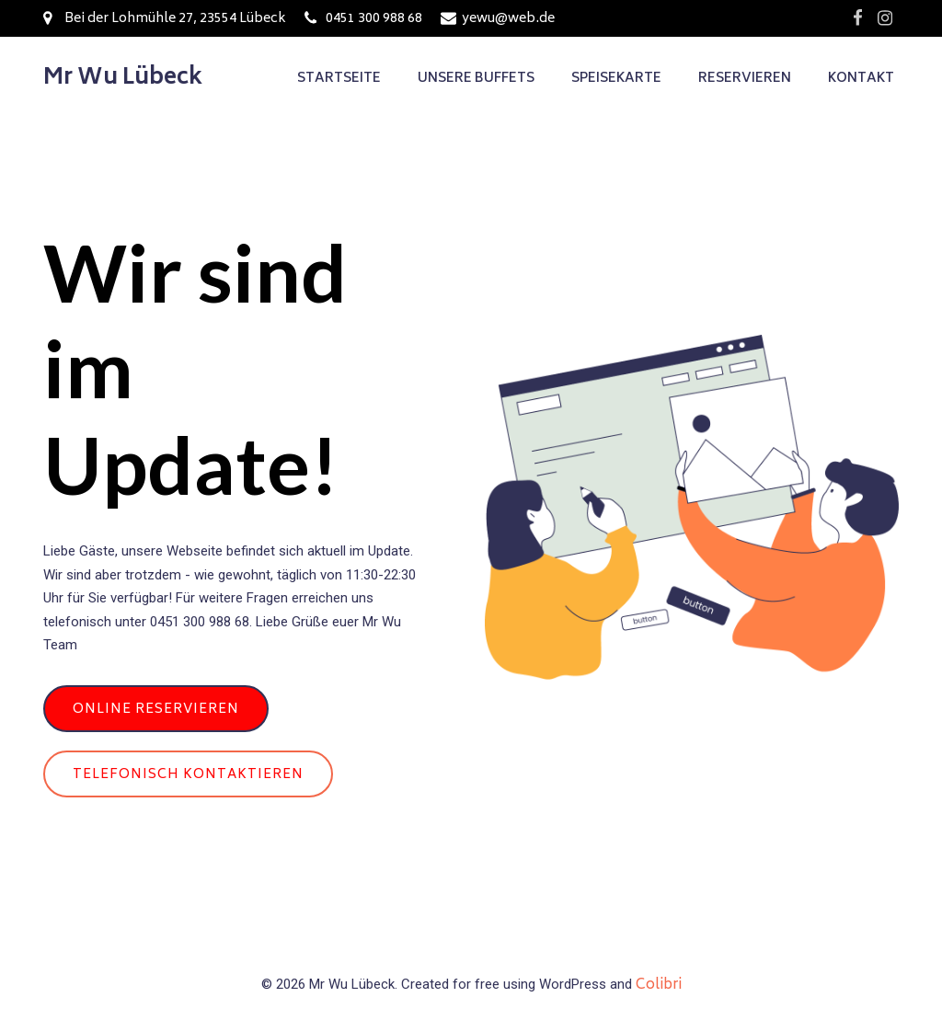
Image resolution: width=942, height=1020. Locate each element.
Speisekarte (616, 78)
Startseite (339, 78)
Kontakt (861, 78)
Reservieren (744, 78)
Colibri (659, 985)
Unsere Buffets (476, 78)
